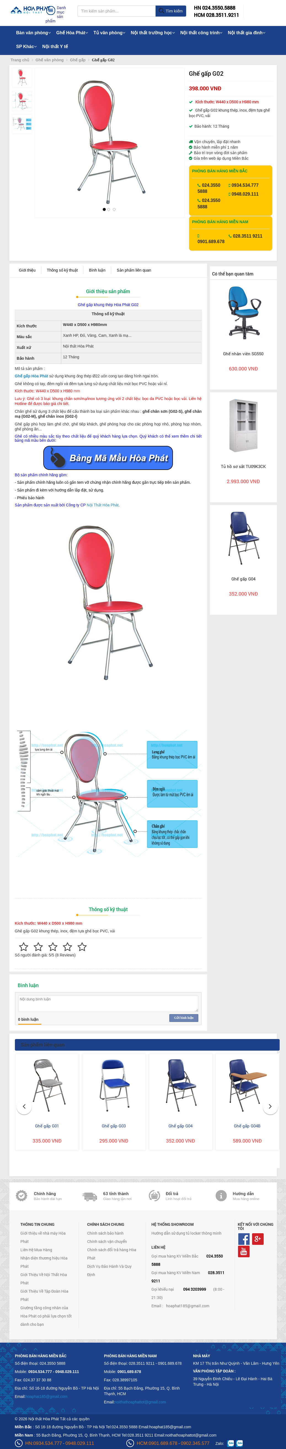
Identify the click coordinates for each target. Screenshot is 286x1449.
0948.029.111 (245, 194)
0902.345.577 (195, 1443)
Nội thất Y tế (55, 46)
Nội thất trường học (153, 32)
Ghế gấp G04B (247, 1126)
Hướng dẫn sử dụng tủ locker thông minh (186, 1233)
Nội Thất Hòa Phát (103, 505)
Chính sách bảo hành (105, 1233)
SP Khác (26, 46)
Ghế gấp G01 (47, 1126)
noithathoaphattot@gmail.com (140, 1402)
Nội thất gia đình (246, 32)
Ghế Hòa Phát (72, 32)
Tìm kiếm (171, 11)
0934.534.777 (245, 185)
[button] (43, 135)
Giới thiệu (27, 270)
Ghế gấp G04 (243, 579)
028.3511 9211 (248, 236)
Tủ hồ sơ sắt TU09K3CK (243, 466)
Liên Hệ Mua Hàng (36, 1249)
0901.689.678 (210, 241)
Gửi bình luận (183, 1017)
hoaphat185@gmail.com (187, 1305)
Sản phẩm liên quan (134, 270)
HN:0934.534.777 (43, 1443)
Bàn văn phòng (33, 32)
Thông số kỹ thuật (62, 270)
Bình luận (97, 270)
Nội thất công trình (201, 32)
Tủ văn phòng (109, 32)
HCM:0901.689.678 (157, 1443)
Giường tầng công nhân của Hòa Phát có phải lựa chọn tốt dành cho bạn (46, 1316)
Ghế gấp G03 (114, 1126)
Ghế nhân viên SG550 (243, 353)
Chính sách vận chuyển (107, 1241)
